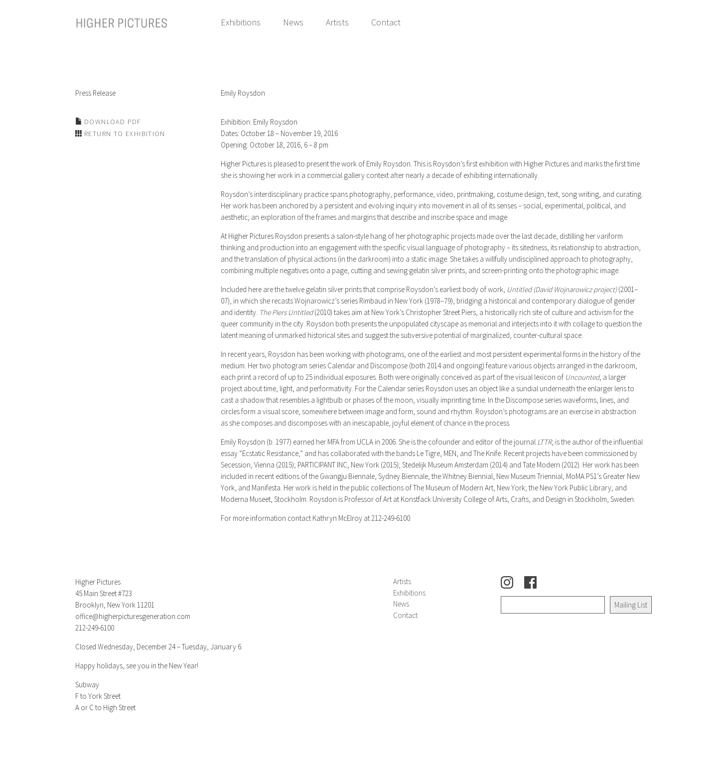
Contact (386, 22)
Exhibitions (241, 22)
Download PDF (112, 121)
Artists (337, 22)
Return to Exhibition (123, 133)
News (293, 22)
